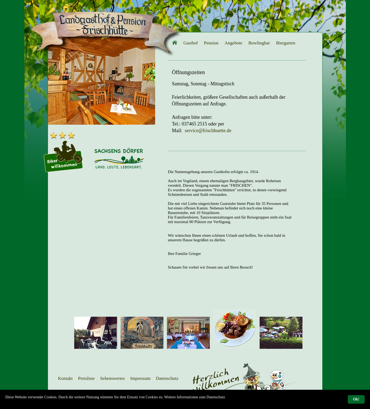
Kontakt (65, 378)
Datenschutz (167, 378)
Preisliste (86, 378)
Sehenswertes (112, 378)
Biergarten (285, 42)
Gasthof (191, 42)
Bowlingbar (259, 42)
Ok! (356, 399)
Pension (211, 42)
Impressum (140, 378)
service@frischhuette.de (208, 130)
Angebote (233, 42)
